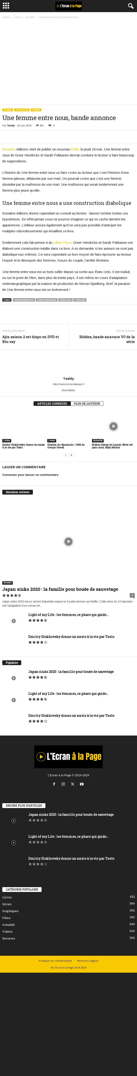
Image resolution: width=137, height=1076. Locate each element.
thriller (75, 149)
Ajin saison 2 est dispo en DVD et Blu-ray (30, 339)
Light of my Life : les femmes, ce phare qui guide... (68, 615)
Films (6, 918)
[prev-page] (65, 455)
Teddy (10, 125)
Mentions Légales (87, 960)
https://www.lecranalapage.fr (68, 384)
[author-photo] (68, 363)
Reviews (8, 938)
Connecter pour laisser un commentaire (30, 474)
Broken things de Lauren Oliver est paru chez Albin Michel (112, 446)
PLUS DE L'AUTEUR (87, 403)
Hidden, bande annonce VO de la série (107, 339)
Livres (17, 17)
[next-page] (71, 455)
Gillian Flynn (62, 242)
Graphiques (10, 911)
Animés (7, 582)
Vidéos (36, 110)
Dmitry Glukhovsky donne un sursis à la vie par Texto (23, 446)
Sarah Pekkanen (46, 299)
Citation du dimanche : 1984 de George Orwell (65, 446)
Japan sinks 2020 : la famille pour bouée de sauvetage (60, 589)
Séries (7, 904)
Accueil (6, 17)
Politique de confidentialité (55, 960)
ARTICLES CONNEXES (52, 403)
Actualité (30, 17)
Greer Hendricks (24, 299)
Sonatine (9, 149)
